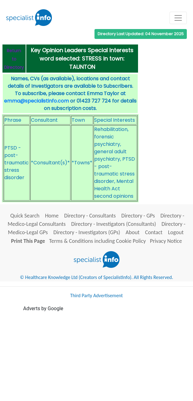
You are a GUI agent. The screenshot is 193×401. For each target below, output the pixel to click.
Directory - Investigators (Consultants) (113, 224)
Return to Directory (14, 59)
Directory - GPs (138, 215)
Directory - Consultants (90, 215)
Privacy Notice (166, 241)
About (133, 232)
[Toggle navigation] (178, 18)
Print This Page (28, 241)
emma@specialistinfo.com (36, 100)
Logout (175, 232)
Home (52, 215)
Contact (153, 232)
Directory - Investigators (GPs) (86, 232)
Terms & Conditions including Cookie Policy (97, 241)
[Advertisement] (108, 355)
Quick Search (25, 215)
